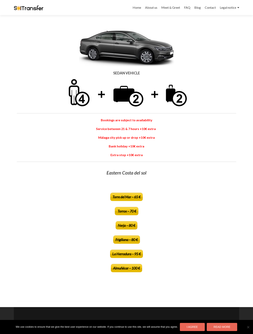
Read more (222, 326)
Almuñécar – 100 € (126, 268)
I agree (192, 326)
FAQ (187, 7)
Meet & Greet (170, 7)
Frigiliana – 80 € (126, 239)
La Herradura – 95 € (126, 254)
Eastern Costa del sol (126, 173)
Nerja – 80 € (126, 225)
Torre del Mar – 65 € (126, 197)
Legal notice (228, 7)
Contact (210, 7)
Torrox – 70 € (126, 211)
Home (137, 7)
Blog (197, 7)
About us (151, 7)
